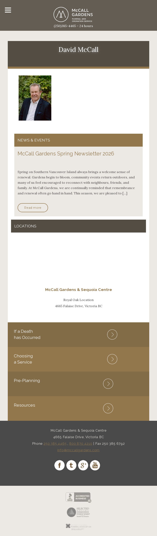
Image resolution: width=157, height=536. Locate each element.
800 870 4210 (80, 444)
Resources (24, 405)
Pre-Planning (27, 380)
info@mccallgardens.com (78, 450)
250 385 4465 (55, 444)
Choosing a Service (23, 359)
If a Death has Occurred (27, 334)
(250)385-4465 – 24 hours (73, 26)
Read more (32, 208)
